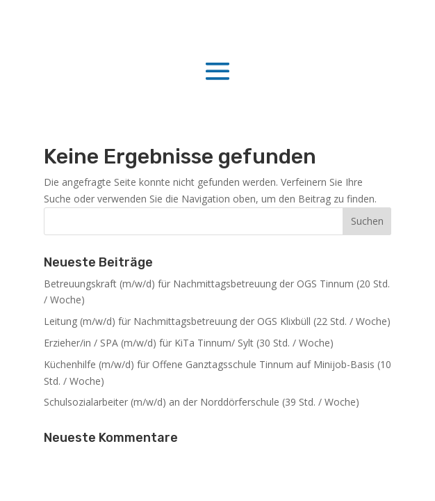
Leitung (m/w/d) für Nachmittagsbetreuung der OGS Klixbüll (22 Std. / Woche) (217, 321)
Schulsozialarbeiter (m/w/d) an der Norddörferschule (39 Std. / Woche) (201, 401)
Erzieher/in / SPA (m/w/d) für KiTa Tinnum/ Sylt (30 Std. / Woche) (189, 342)
